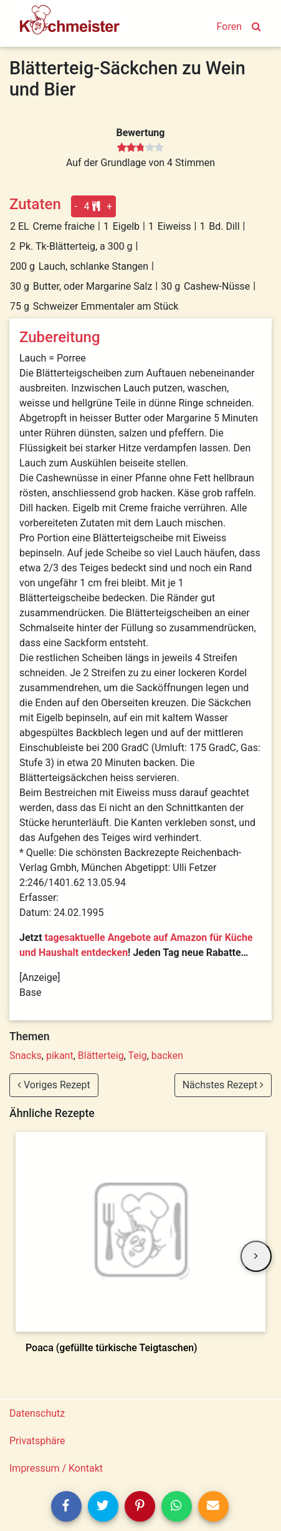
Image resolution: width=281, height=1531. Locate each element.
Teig (137, 1055)
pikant (60, 1055)
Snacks (25, 1055)
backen (167, 1055)
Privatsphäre (37, 1441)
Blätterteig (101, 1055)
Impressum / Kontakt (56, 1468)
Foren (229, 26)
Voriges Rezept (53, 1085)
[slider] (140, 147)
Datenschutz (37, 1413)
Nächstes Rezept (223, 1085)
